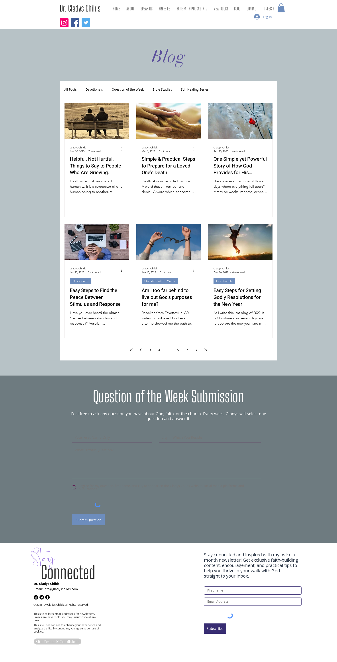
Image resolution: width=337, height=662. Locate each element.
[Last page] (206, 350)
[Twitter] (86, 22)
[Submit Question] (88, 519)
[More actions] (122, 149)
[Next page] (196, 350)
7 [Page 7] (187, 350)
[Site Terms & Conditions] (57, 641)
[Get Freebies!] (261, 645)
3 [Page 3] (150, 350)
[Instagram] (64, 22)
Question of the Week (128, 90)
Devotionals (94, 90)
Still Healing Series (195, 90)
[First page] (131, 350)
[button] (281, 7)
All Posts (70, 90)
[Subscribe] (215, 628)
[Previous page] (141, 350)
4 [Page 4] (159, 350)
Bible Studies (162, 90)
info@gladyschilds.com (61, 589)
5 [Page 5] (168, 350)
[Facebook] (75, 22)
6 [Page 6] (178, 350)
